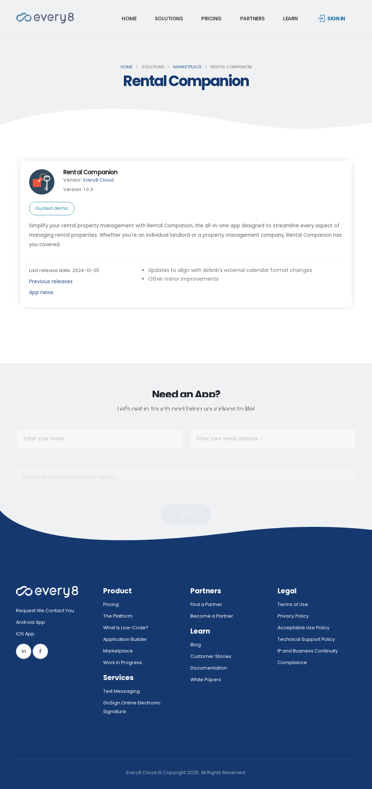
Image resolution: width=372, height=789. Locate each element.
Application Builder (125, 639)
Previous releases (51, 281)
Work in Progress (122, 662)
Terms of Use (293, 604)
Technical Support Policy (306, 639)
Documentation (208, 668)
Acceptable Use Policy (303, 628)
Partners (252, 18)
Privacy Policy (293, 616)
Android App (30, 622)
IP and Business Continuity (308, 651)
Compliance (292, 662)
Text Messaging (121, 691)
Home (129, 18)
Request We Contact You (45, 610)
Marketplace (187, 67)
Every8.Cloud (98, 180)
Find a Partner (206, 604)
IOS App (27, 634)
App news (41, 292)
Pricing (211, 18)
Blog (195, 645)
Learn (290, 18)
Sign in (331, 18)
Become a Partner (211, 616)
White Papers (205, 679)
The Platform (118, 616)
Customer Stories (210, 656)
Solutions (169, 18)
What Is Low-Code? (125, 628)
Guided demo (51, 208)
